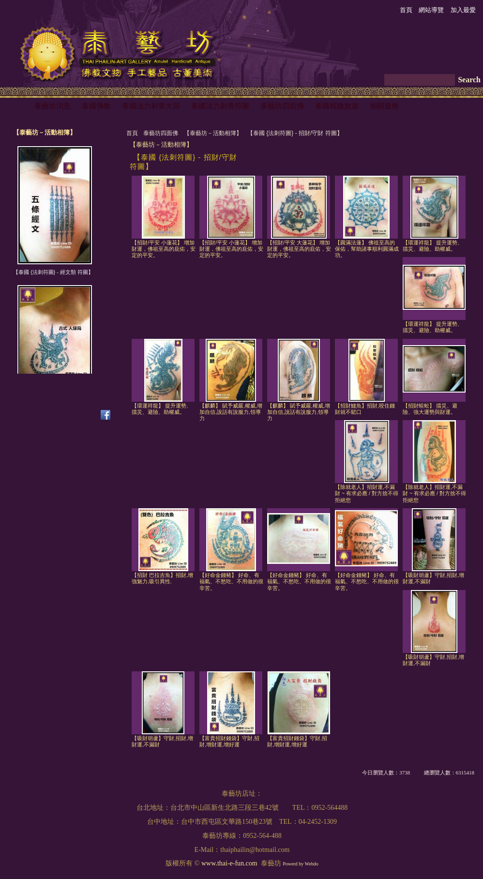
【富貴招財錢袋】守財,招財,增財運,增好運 (229, 741)
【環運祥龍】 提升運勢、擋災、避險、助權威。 (433, 246)
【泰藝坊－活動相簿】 (213, 133)
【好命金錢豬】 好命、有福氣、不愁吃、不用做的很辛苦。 (231, 581)
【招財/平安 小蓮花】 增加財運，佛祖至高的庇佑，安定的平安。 (164, 249)
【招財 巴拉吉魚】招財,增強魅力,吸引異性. (162, 578)
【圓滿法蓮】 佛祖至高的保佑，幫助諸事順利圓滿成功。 (367, 249)
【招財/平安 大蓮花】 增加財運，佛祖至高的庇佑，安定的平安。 (299, 249)
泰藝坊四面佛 (160, 133)
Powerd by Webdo (300, 863)
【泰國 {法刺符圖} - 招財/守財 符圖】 (295, 133)
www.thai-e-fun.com (229, 863)
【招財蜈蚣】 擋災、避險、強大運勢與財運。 (430, 409)
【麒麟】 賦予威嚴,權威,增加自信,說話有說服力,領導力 (230, 412)
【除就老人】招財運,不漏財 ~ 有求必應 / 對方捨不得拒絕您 (366, 493)
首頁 (132, 133)
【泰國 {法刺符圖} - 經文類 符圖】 (53, 272)
